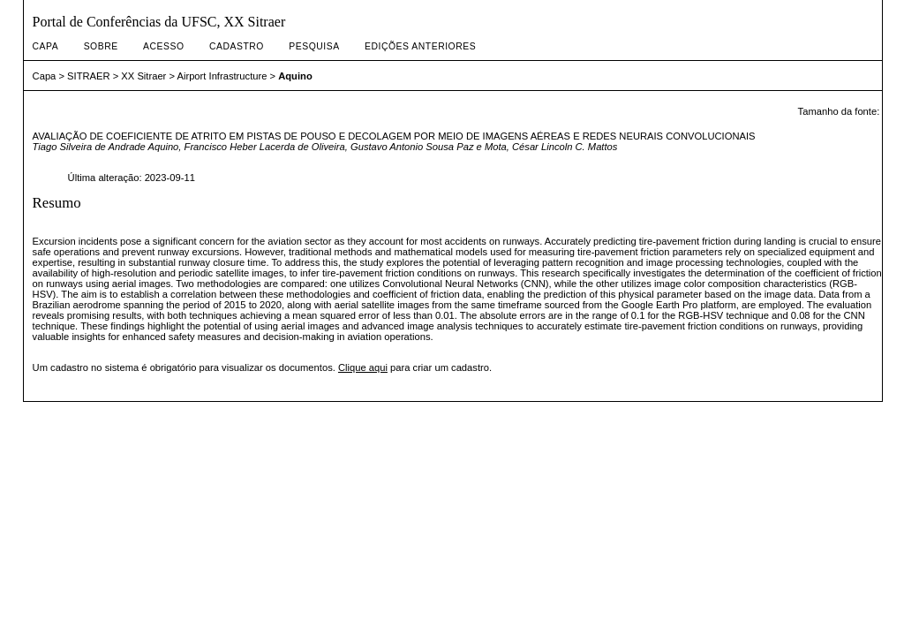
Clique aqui (363, 367)
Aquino (295, 76)
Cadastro (236, 46)
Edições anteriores (420, 46)
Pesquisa (314, 46)
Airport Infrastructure (222, 76)
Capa (46, 46)
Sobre (101, 46)
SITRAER (88, 76)
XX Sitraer (143, 76)
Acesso (163, 46)
